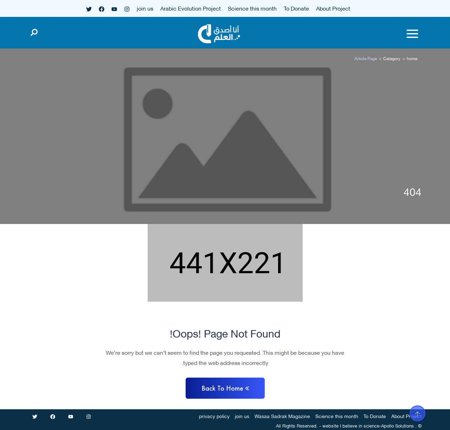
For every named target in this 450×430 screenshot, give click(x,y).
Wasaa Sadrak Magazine (282, 415)
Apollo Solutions (397, 425)
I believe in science (359, 425)
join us (145, 8)
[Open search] (34, 31)
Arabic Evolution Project (190, 8)
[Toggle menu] (412, 33)
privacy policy (214, 415)
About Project (333, 8)
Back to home (225, 388)
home (412, 58)
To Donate (296, 8)
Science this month (252, 8)
